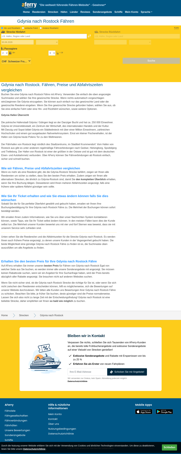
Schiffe (118, 12)
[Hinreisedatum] (17, 42)
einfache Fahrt (31, 28)
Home (26, 12)
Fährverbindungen (16, 420)
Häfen (64, 12)
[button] (146, 12)
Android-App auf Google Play (164, 411)
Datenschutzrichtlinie (77, 381)
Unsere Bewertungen (17, 430)
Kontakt (53, 419)
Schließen (169, 447)
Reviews (85, 12)
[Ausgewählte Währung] (16, 60)
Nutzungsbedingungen (62, 429)
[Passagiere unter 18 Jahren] (51, 53)
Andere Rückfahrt (50, 28)
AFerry (9, 405)
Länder (74, 12)
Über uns (53, 424)
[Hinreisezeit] (47, 42)
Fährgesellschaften (16, 415)
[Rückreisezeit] (140, 42)
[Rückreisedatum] (110, 42)
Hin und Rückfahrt (12, 28)
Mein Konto (131, 12)
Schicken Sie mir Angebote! (126, 372)
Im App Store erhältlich (143, 411)
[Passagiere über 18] (4, 53)
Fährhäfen (11, 425)
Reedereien (38, 12)
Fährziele (10, 411)
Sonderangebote (102, 12)
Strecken (53, 12)
